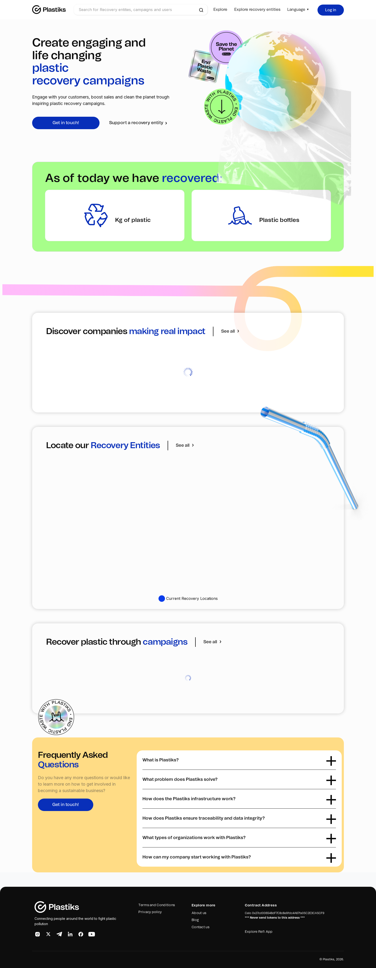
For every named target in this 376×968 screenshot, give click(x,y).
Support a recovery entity (138, 123)
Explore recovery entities (257, 10)
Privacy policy (150, 912)
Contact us (200, 927)
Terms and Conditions (156, 905)
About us (199, 913)
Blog (195, 920)
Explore (220, 10)
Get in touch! (66, 123)
